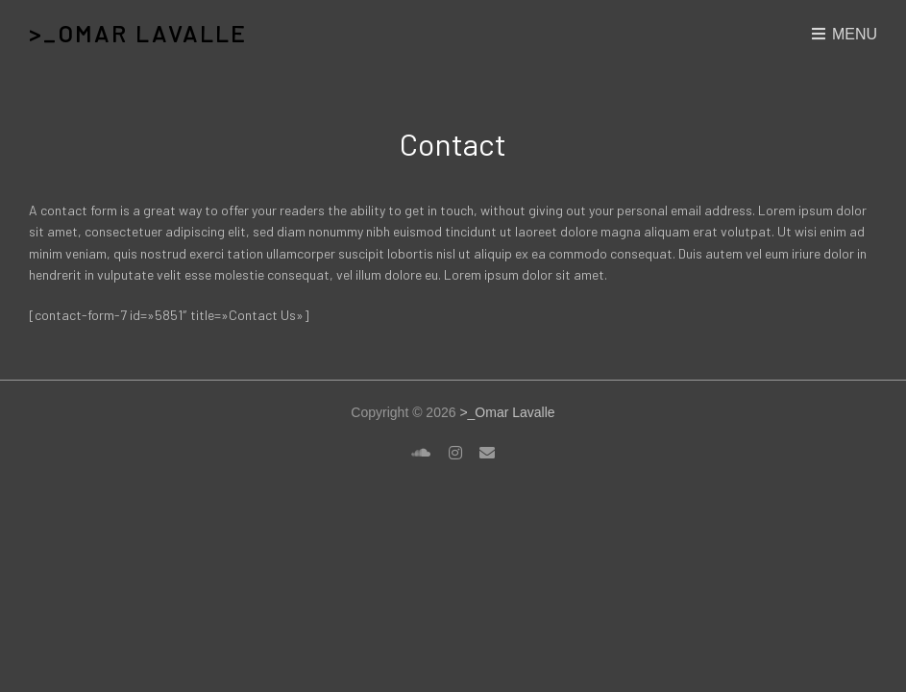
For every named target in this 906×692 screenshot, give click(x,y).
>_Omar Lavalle (138, 33)
